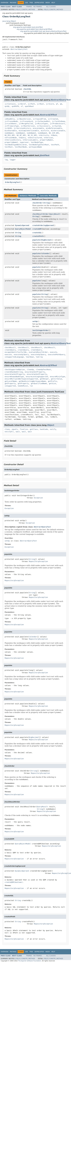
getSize (52, 383)
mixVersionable (58, 131)
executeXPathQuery (56, 354)
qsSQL (7, 106)
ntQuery (22, 138)
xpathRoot (29, 106)
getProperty (10, 383)
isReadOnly (10, 119)
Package (13, 2)
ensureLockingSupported (37, 377)
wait (18, 432)
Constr (24, 9)
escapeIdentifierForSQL (16, 352)
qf (57, 104)
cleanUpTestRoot (43, 369)
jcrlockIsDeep (58, 121)
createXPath (37, 236)
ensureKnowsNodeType (14, 377)
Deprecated (39, 2)
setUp (34, 321)
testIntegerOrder (40, 330)
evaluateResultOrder (38, 352)
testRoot (9, 147)
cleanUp (30, 369)
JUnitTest (44, 155)
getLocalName (11, 381)
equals (15, 429)
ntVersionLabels (30, 140)
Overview (4, 2)
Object (50, 425)
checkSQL (27, 89)
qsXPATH (15, 106)
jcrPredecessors (57, 124)
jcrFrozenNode (11, 121)
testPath (55, 145)
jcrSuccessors (43, 126)
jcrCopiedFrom (39, 119)
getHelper (44, 379)
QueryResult (54, 214)
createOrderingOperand (42, 225)
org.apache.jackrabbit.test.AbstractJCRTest (34, 29)
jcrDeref (22, 104)
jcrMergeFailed (26, 124)
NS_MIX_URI (10, 135)
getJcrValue (56, 379)
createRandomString (14, 372)
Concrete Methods (48, 196)
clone (7, 429)
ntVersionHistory (13, 140)
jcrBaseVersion (24, 119)
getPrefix (52, 381)
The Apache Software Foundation (29, 961)
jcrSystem (56, 126)
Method (32, 9)
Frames (29, 7)
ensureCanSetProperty (35, 372)
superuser (24, 142)
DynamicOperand (22, 225)
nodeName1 (9, 133)
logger (13, 160)
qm (61, 104)
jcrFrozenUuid (26, 121)
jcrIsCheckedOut (42, 121)
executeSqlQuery (21, 354)
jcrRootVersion (28, 126)
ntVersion (48, 138)
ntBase (54, 135)
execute (53, 352)
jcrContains (10, 104)
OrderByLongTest (12, 182)
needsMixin (23, 386)
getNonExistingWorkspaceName (32, 381)
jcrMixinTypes (41, 124)
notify (53, 429)
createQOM (36, 229)
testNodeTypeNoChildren (16, 145)
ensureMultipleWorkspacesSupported (21, 379)
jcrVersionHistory (22, 128)
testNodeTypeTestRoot (39, 145)
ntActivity (44, 135)
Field (18, 9)
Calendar (45, 253)
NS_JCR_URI (54, 133)
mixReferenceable (54, 128)
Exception (38, 498)
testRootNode (21, 147)
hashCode (44, 429)
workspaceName (35, 147)
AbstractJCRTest (48, 115)
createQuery (10, 350)
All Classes (51, 7)
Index (47, 2)
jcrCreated (53, 119)
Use (26, 2)
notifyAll (9, 432)
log (6, 160)
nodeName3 (31, 133)
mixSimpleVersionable (29, 131)
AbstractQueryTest (18, 49)
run (31, 386)
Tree (31, 2)
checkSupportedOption (15, 369)
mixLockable (38, 128)
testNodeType (37, 142)
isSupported (10, 386)
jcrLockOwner (11, 124)
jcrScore (50, 104)
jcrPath (31, 104)
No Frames (37, 7)
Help (53, 2)
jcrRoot (40, 104)
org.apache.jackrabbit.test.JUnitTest (28, 27)
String (46, 203)
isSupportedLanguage (14, 357)
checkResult (10, 347)
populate (36, 240)
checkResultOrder (40, 214)
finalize (24, 429)
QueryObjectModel (23, 229)
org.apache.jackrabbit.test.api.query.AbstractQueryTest (43, 31)
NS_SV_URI (32, 135)
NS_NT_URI (21, 135)
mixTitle (45, 131)
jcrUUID (8, 128)
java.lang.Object (9, 21)
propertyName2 (11, 142)
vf (22, 106)
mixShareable (11, 131)
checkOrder (37, 203)
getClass (34, 429)
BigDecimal (46, 240)
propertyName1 (46, 140)
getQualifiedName (39, 383)
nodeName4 (42, 133)
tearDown (30, 357)
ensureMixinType (57, 377)
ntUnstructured (35, 138)
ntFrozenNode (11, 138)
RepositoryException (38, 561)
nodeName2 (20, 133)
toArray (39, 357)
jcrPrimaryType (12, 126)
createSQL (36, 233)
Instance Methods (28, 196)
